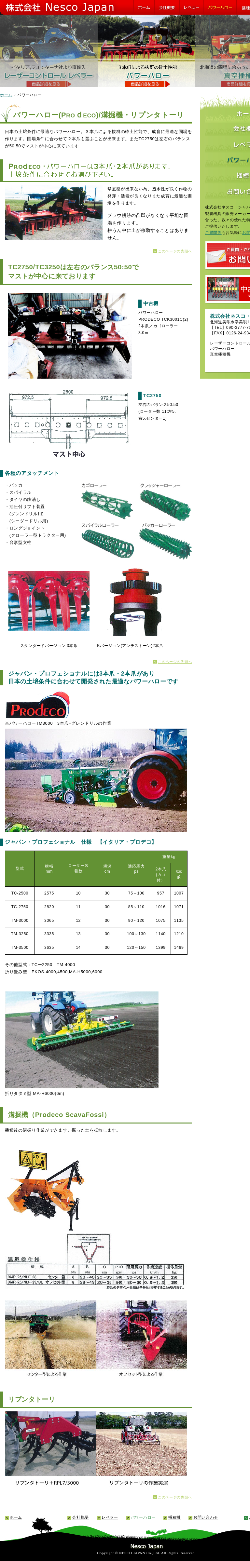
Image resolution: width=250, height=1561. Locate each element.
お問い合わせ (205, 1517)
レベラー (110, 1517)
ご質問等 (213, 232)
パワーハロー (143, 1517)
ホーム (6, 95)
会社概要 (80, 1517)
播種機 (174, 1517)
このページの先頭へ (175, 251)
